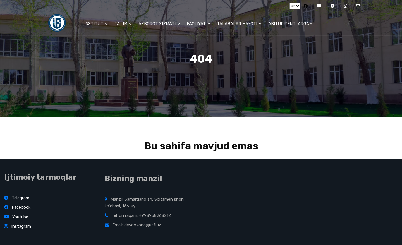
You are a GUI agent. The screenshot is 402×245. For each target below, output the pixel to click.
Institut (96, 23)
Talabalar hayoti (239, 23)
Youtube (16, 216)
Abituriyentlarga (290, 23)
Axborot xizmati (159, 23)
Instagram (17, 226)
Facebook (17, 207)
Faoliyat (198, 23)
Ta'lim (123, 23)
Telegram (16, 197)
